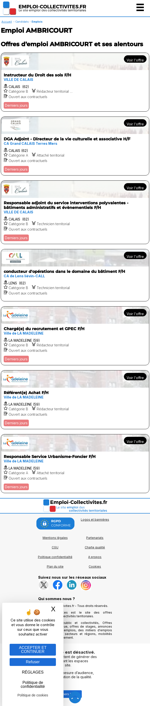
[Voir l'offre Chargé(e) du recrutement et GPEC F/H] (75, 336)
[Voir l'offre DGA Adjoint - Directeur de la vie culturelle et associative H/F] (75, 146)
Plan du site (55, 566)
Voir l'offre (135, 60)
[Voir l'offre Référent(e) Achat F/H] (75, 399)
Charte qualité (95, 547)
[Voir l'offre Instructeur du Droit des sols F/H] (75, 82)
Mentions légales (55, 538)
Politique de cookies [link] (32, 695)
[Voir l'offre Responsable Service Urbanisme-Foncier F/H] (75, 463)
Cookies (95, 566)
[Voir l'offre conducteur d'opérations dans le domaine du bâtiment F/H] (75, 275)
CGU (55, 547)
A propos (94, 557)
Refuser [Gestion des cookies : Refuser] (33, 662)
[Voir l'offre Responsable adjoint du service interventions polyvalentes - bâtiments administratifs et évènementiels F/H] (75, 212)
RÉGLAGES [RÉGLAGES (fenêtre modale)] (33, 672)
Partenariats (94, 538)
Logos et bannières (95, 519)
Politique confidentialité (55, 557)
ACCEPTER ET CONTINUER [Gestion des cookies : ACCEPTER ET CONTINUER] (33, 650)
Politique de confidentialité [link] (33, 684)
